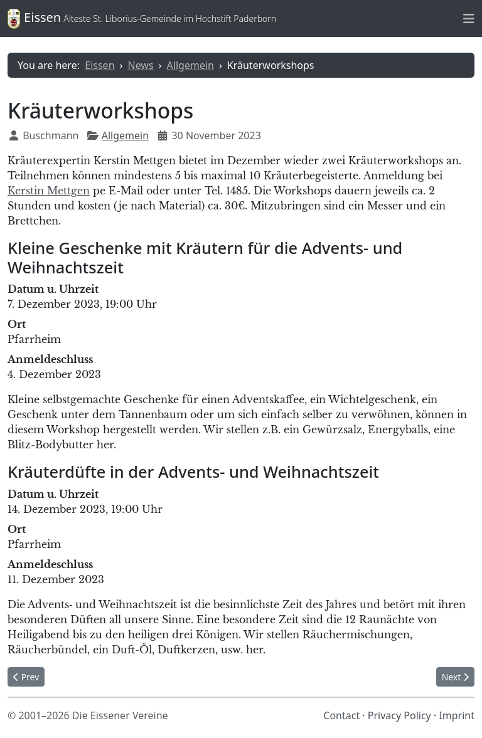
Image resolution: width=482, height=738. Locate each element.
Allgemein (125, 135)
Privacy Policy (399, 715)
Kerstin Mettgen (49, 190)
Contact (341, 715)
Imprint (456, 715)
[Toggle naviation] (468, 18)
